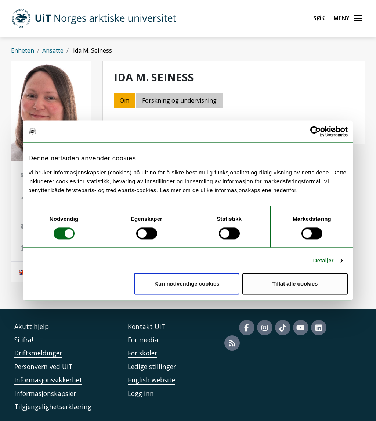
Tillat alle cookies (295, 284)
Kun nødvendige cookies (187, 284)
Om (124, 100)
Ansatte (53, 50)
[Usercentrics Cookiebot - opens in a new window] (315, 131)
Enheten (22, 50)
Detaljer (323, 260)
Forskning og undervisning (179, 100)
